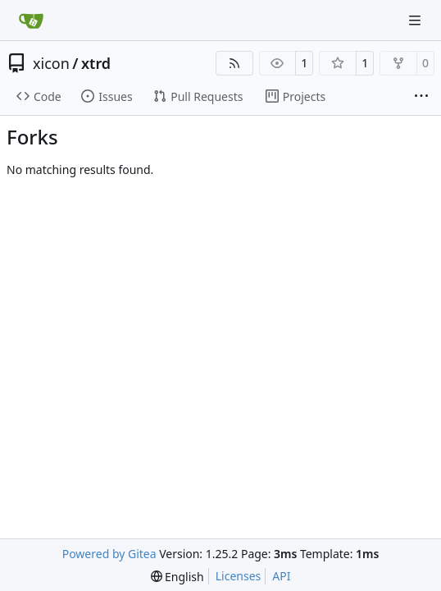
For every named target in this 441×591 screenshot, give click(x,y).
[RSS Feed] (234, 63)
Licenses (238, 576)
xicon (51, 63)
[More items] (421, 97)
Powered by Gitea (109, 553)
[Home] (31, 20)
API (281, 576)
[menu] (177, 576)
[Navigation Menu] (416, 20)
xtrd (96, 63)
